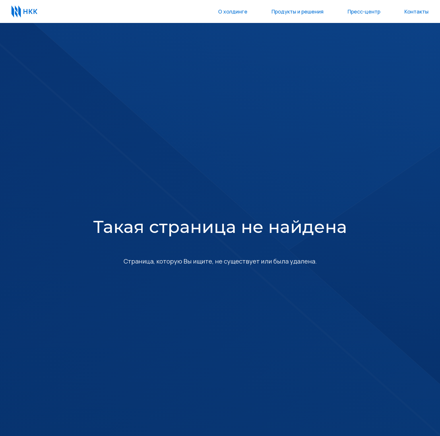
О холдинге (232, 11)
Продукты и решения (297, 11)
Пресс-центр (364, 11)
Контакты (416, 11)
